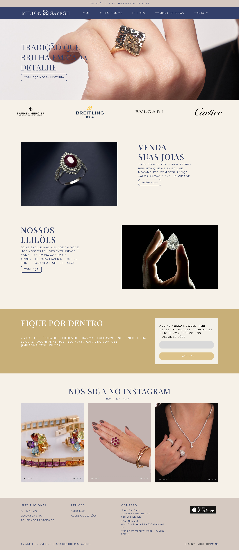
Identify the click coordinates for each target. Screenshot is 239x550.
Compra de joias (169, 13)
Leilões (138, 13)
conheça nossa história (44, 77)
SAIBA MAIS (149, 182)
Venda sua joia (31, 515)
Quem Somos (111, 13)
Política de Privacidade (37, 520)
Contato (201, 13)
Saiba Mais (78, 511)
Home (85, 13)
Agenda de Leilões (84, 515)
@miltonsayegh (119, 399)
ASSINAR (188, 356)
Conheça (31, 269)
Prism (214, 544)
